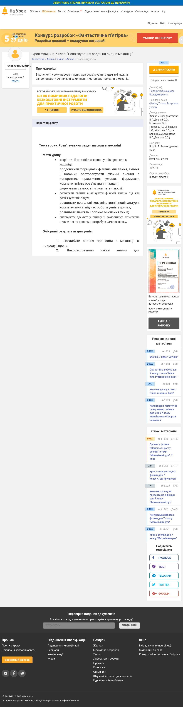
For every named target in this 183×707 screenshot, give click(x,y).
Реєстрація (175, 23)
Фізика (153, 103)
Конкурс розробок (81, 35)
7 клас (162, 103)
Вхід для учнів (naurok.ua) (155, 645)
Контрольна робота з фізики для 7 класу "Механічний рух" (162, 518)
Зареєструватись (16, 66)
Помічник (75, 11)
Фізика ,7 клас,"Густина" (164, 356)
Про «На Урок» (11, 645)
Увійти (15, 81)
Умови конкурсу (157, 38)
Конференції (55, 654)
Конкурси (127, 11)
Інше (154, 11)
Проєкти (98, 663)
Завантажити (164, 69)
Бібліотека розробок (106, 650)
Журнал (35, 11)
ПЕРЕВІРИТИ (129, 625)
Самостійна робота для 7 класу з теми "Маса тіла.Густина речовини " (164, 373)
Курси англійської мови (108, 680)
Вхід (162, 23)
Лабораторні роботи (106, 658)
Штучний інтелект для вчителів (112, 676)
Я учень (152, 23)
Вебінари (53, 650)
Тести (61, 11)
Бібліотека (48, 11)
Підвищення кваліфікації (101, 11)
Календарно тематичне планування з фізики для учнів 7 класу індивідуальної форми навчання (163, 413)
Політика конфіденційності (64, 700)
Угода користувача (13, 700)
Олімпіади (99, 672)
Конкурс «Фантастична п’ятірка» (159, 654)
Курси (51, 658)
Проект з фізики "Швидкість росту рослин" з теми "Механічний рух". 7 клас (161, 451)
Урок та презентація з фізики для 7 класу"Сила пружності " (163, 475)
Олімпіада (141, 11)
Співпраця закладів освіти (18, 650)
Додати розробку (163, 323)
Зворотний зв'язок (17, 660)
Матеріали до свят (150, 650)
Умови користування (36, 700)
